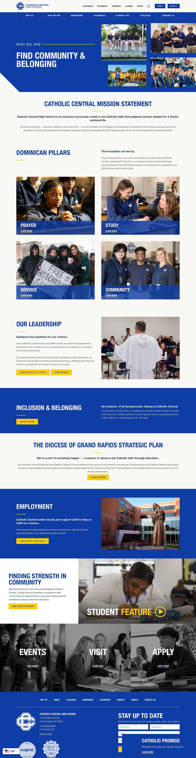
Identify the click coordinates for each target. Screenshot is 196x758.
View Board (61, 372)
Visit (160, 6)
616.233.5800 (48, 726)
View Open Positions (32, 541)
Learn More (26, 231)
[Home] (32, 6)
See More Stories (23, 606)
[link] (55, 228)
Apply (173, 6)
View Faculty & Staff (33, 372)
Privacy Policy (46, 734)
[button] (53, 15)
